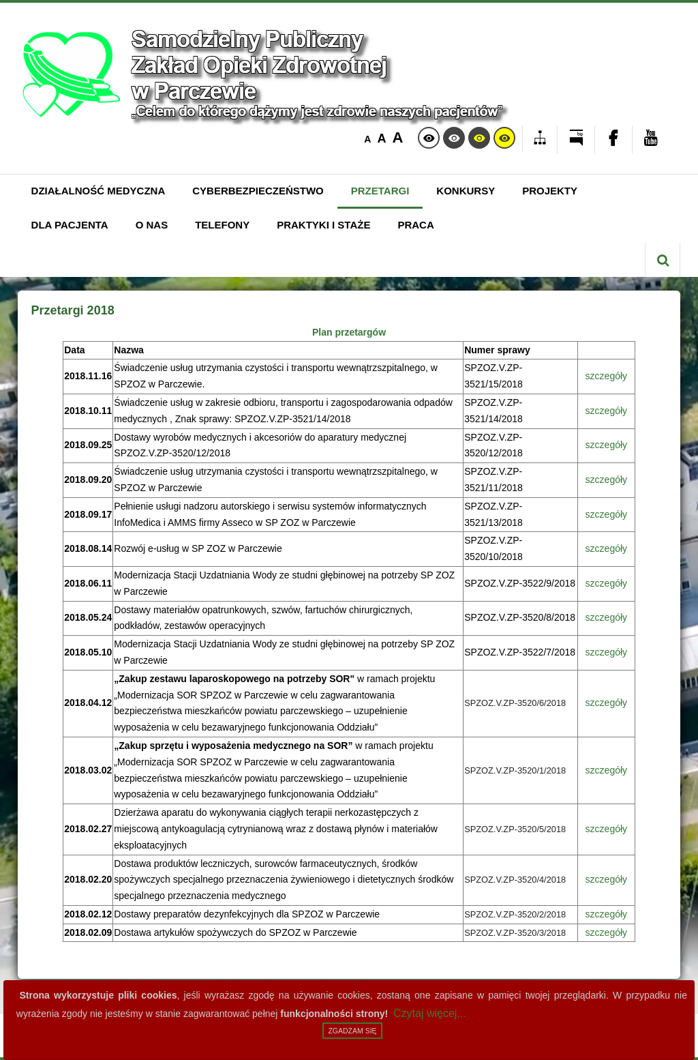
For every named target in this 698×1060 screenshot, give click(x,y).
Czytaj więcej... (429, 1013)
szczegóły (606, 375)
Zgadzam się (352, 1031)
